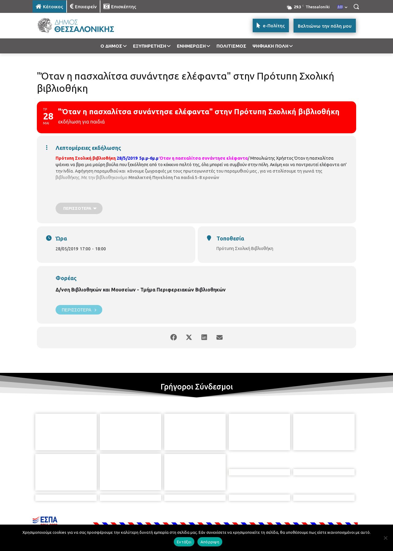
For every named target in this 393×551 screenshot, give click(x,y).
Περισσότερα (79, 310)
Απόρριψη (209, 542)
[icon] (239, 517)
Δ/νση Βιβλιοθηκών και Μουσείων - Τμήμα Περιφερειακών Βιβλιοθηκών (141, 289)
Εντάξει (184, 542)
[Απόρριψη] (385, 538)
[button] (356, 6)
